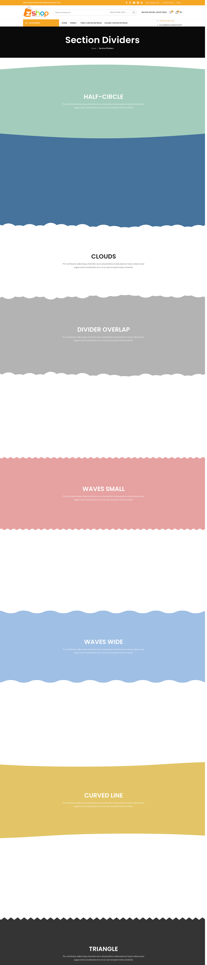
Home (93, 48)
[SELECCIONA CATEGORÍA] (119, 12)
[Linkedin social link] (142, 3)
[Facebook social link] (126, 3)
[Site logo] (37, 12)
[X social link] (130, 3)
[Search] (95, 12)
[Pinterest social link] (138, 3)
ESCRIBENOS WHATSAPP (170, 25)
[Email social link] (134, 3)
